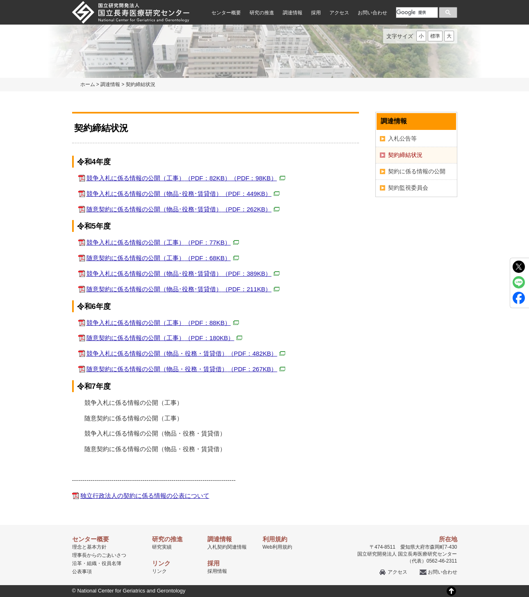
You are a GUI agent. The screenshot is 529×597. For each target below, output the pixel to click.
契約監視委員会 (408, 187)
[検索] (416, 12)
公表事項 (82, 571)
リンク (159, 571)
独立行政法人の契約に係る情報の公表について (144, 495)
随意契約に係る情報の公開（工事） (162, 257)
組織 (92, 563)
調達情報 (292, 13)
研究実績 (162, 547)
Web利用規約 (277, 547)
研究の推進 (262, 13)
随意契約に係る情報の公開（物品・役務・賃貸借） (186, 368)
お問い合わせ (372, 13)
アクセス (339, 13)
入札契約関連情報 (227, 547)
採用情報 (217, 571)
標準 (435, 36)
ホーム (87, 84)
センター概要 (226, 13)
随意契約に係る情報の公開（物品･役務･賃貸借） (183, 209)
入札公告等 (402, 138)
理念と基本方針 (89, 547)
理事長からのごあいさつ (99, 555)
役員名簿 (111, 563)
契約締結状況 (405, 155)
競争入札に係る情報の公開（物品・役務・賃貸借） (186, 353)
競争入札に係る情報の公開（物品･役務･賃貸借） (183, 193)
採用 (316, 13)
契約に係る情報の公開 (416, 171)
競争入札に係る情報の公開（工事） (185, 178)
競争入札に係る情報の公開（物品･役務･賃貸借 (183, 273)
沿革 (77, 563)
